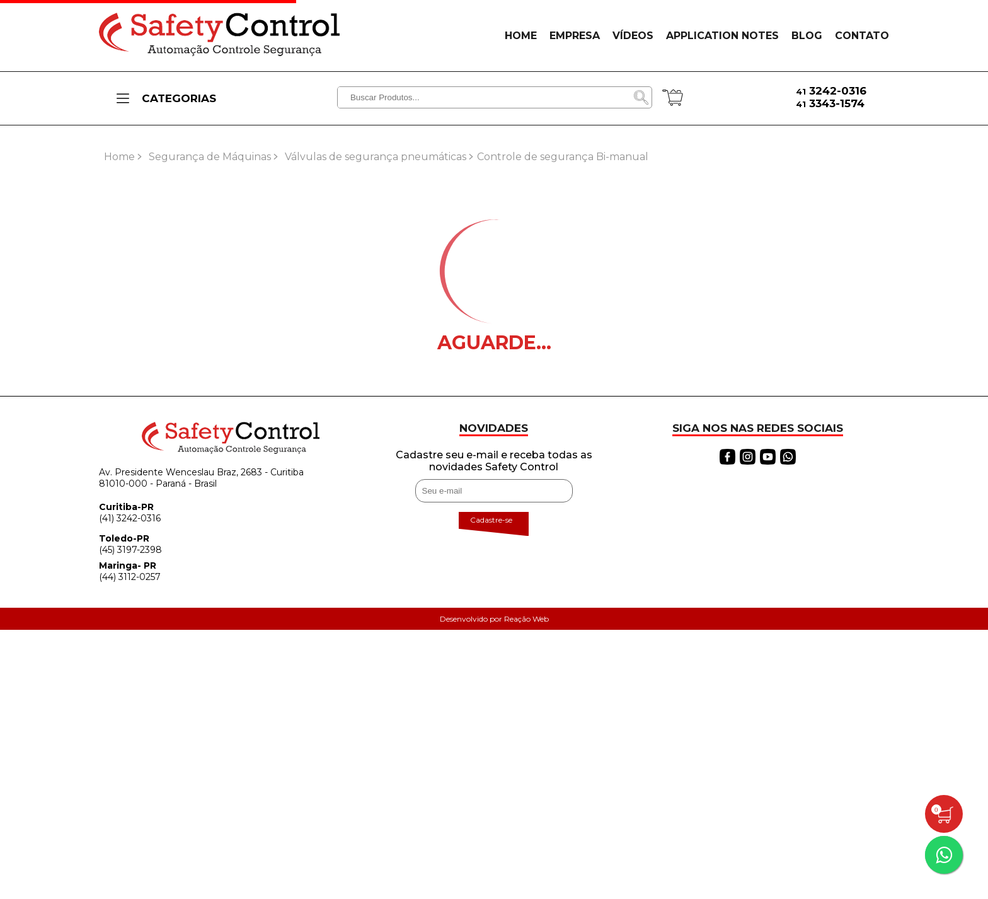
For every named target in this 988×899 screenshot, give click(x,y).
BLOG (806, 36)
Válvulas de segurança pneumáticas (375, 157)
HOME (521, 36)
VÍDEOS (632, 36)
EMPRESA (574, 36)
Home (119, 157)
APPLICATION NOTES (722, 36)
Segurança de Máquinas (210, 157)
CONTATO (862, 36)
